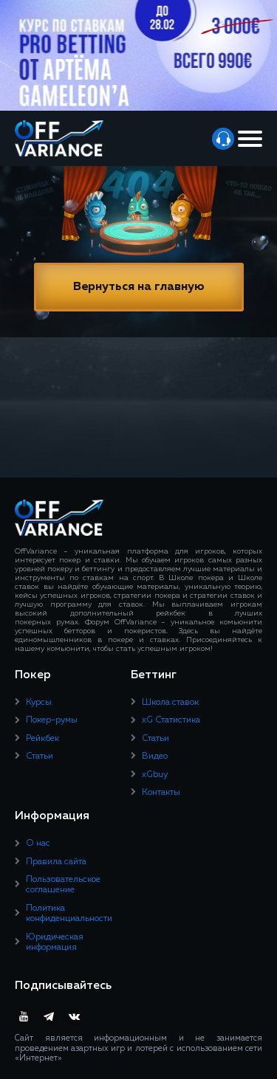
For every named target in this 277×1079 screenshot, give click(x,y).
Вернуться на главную (139, 287)
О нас (38, 843)
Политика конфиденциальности (69, 913)
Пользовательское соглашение (63, 884)
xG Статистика (171, 720)
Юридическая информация (54, 942)
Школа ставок (170, 702)
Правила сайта (56, 862)
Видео (155, 756)
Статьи (39, 756)
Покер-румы (52, 720)
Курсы (39, 702)
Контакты (161, 792)
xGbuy (155, 775)
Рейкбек (42, 738)
